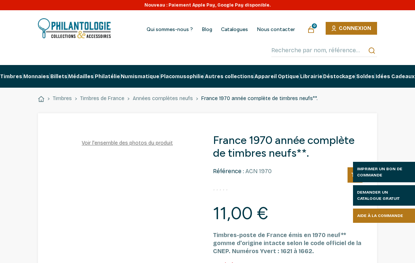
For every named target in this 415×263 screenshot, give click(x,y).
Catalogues (234, 30)
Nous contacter (276, 30)
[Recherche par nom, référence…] (324, 50)
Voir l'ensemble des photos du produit (127, 143)
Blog (207, 30)
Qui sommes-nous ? (170, 30)
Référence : (228, 171)
